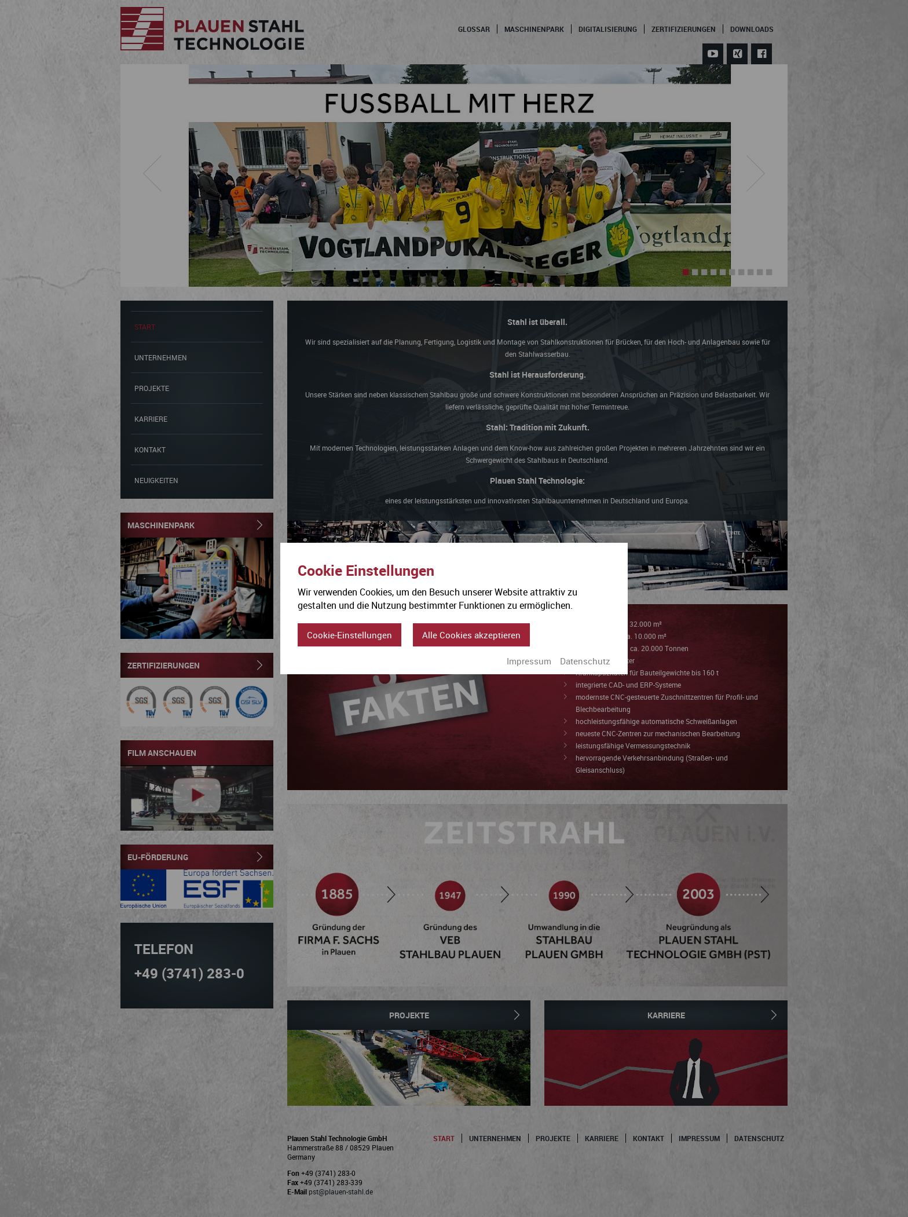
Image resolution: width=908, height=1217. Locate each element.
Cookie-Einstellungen (349, 635)
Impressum (529, 661)
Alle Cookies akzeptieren (471, 635)
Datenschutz (585, 661)
